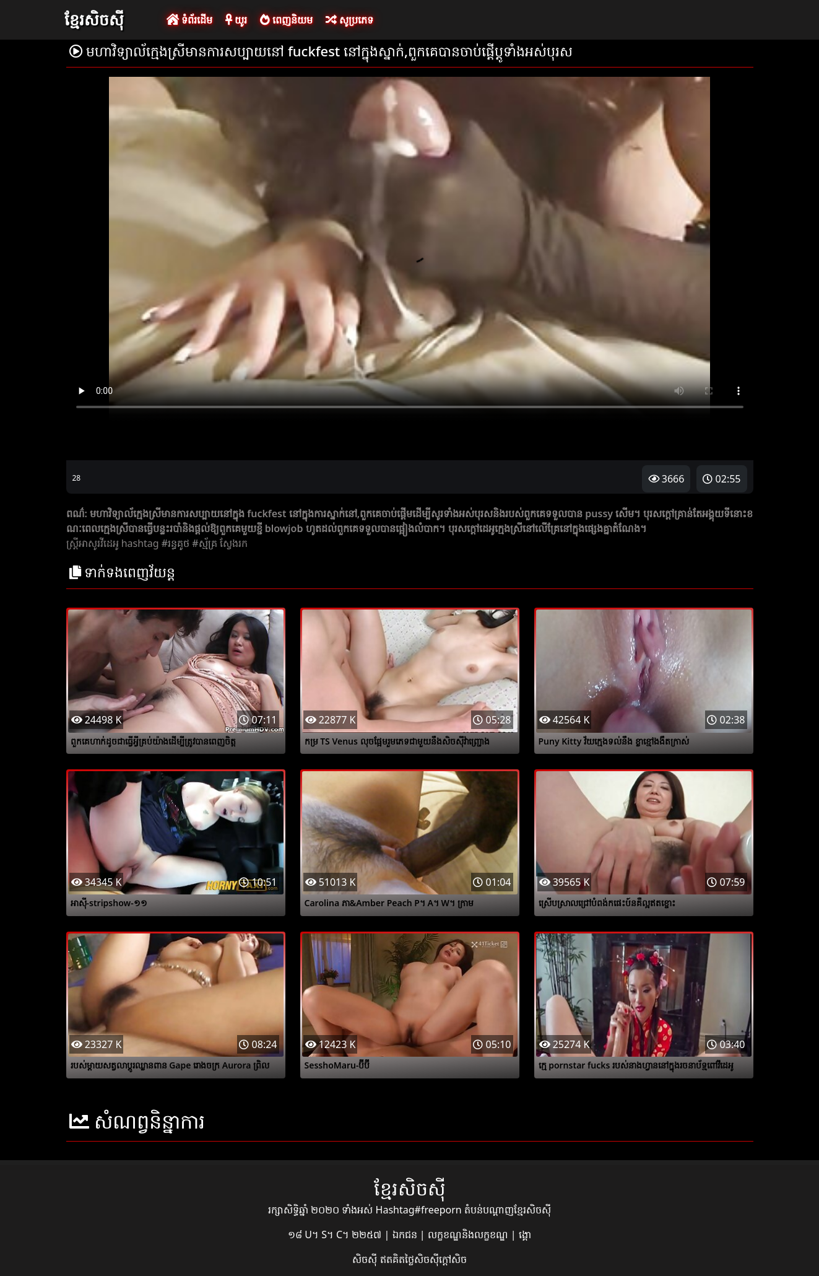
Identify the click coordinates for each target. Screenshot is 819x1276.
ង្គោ (525, 1234)
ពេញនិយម (286, 20)
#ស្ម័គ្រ (204, 543)
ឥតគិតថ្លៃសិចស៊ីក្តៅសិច (423, 1259)
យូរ (236, 20)
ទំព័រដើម (189, 20)
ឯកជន (406, 1234)
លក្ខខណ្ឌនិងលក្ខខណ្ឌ (469, 1234)
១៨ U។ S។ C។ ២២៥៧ (336, 1234)
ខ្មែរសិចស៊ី (94, 19)
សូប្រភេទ (349, 20)
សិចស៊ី (365, 1259)
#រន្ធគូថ (175, 543)
